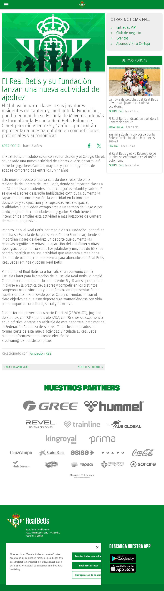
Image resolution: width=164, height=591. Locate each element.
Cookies (151, 576)
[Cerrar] (97, 547)
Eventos (119, 38)
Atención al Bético (34, 518)
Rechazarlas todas (88, 565)
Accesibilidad (136, 581)
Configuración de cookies (88, 575)
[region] (53, 564)
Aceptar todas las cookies (89, 556)
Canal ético (150, 581)
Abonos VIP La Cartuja (130, 43)
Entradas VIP (123, 27)
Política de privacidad (136, 576)
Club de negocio (126, 32)
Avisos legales (116, 576)
